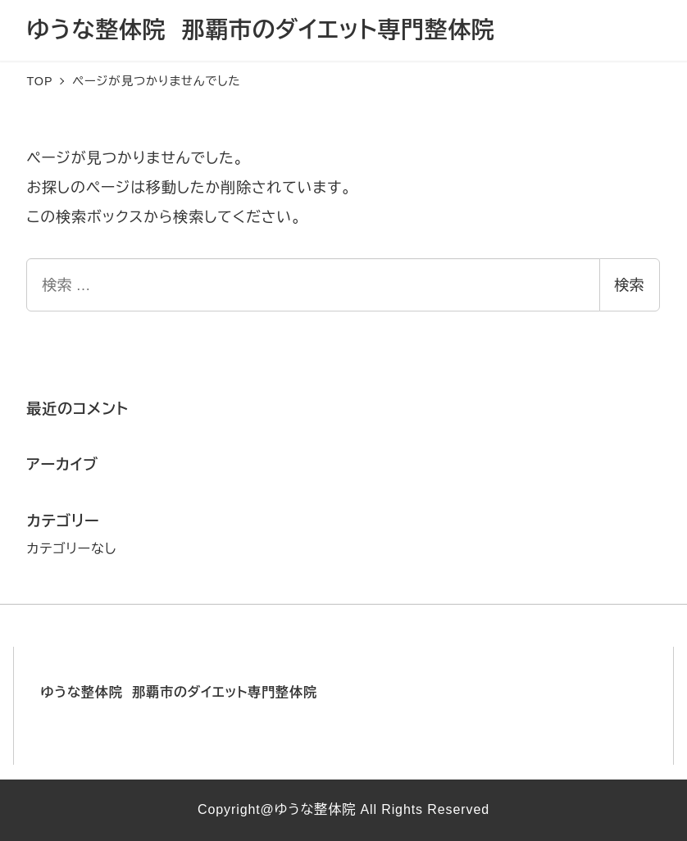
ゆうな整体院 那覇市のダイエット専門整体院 (260, 30)
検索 (629, 285)
